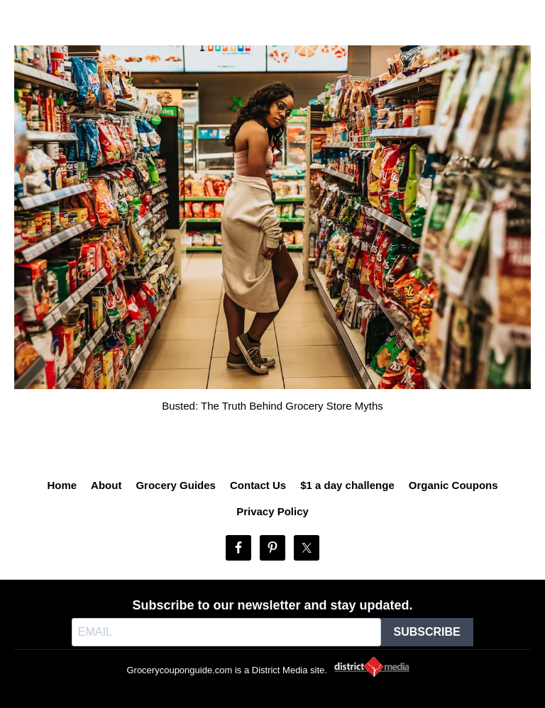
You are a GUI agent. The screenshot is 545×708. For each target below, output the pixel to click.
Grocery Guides (176, 485)
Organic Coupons (453, 485)
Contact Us (258, 485)
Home (62, 485)
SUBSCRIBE (427, 632)
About (106, 485)
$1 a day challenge (347, 485)
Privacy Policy (272, 511)
